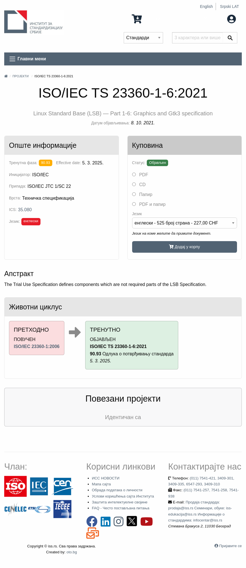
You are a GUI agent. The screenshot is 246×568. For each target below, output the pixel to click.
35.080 (25, 209)
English (206, 6)
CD (139, 184)
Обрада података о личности (117, 490)
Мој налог (220, 18)
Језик (137, 214)
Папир (142, 194)
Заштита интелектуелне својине (120, 502)
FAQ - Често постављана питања (121, 508)
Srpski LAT (229, 6)
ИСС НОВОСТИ (105, 478)
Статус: (139, 162)
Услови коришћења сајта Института (123, 496)
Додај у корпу (184, 247)
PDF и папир (149, 204)
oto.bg (72, 552)
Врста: (15, 198)
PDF (140, 174)
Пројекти (20, 76)
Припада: (17, 186)
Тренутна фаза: (23, 162)
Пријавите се (230, 546)
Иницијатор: (20, 174)
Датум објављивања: (110, 123)
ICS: (13, 209)
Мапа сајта (101, 484)
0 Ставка (147, 18)
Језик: (14, 221)
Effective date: (68, 162)
